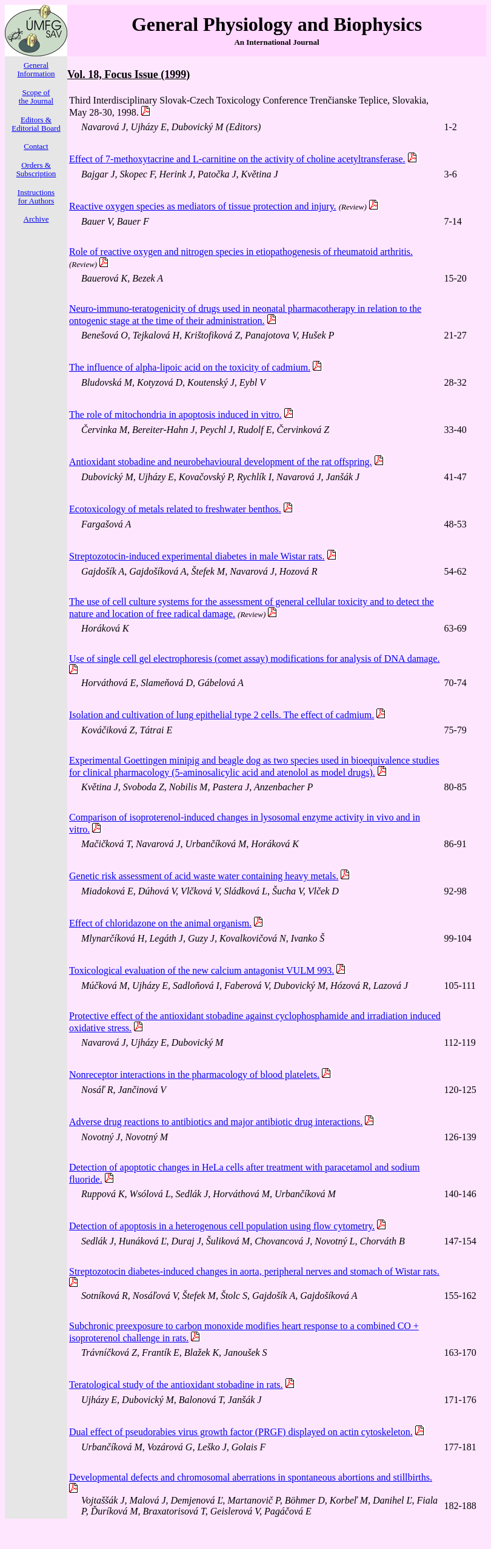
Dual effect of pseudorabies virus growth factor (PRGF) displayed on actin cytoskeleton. (241, 1432)
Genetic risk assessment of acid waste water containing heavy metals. (203, 876)
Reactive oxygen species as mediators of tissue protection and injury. (202, 206)
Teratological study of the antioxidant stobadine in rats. (176, 1384)
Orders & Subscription (36, 169)
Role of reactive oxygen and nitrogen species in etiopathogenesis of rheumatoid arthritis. (241, 251)
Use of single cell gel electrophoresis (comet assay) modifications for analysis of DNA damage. (254, 658)
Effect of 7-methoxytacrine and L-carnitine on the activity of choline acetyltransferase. (237, 159)
